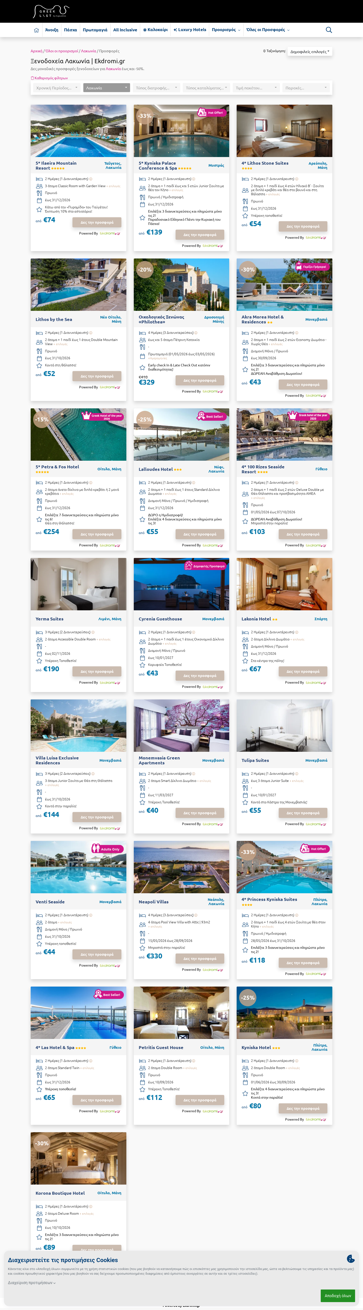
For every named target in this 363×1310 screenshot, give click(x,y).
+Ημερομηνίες (157, 358)
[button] (310, 51)
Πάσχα (70, 29)
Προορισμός (226, 29)
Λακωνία (88, 50)
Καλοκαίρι (155, 29)
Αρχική (37, 50)
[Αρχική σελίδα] (37, 30)
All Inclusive (125, 29)
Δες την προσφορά (97, 222)
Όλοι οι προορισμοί (61, 50)
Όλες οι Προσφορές (268, 29)
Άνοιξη (51, 29)
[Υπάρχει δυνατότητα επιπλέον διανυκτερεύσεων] (90, 179)
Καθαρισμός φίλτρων (49, 78)
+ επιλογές (113, 186)
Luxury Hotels (189, 29)
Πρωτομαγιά (95, 29)
